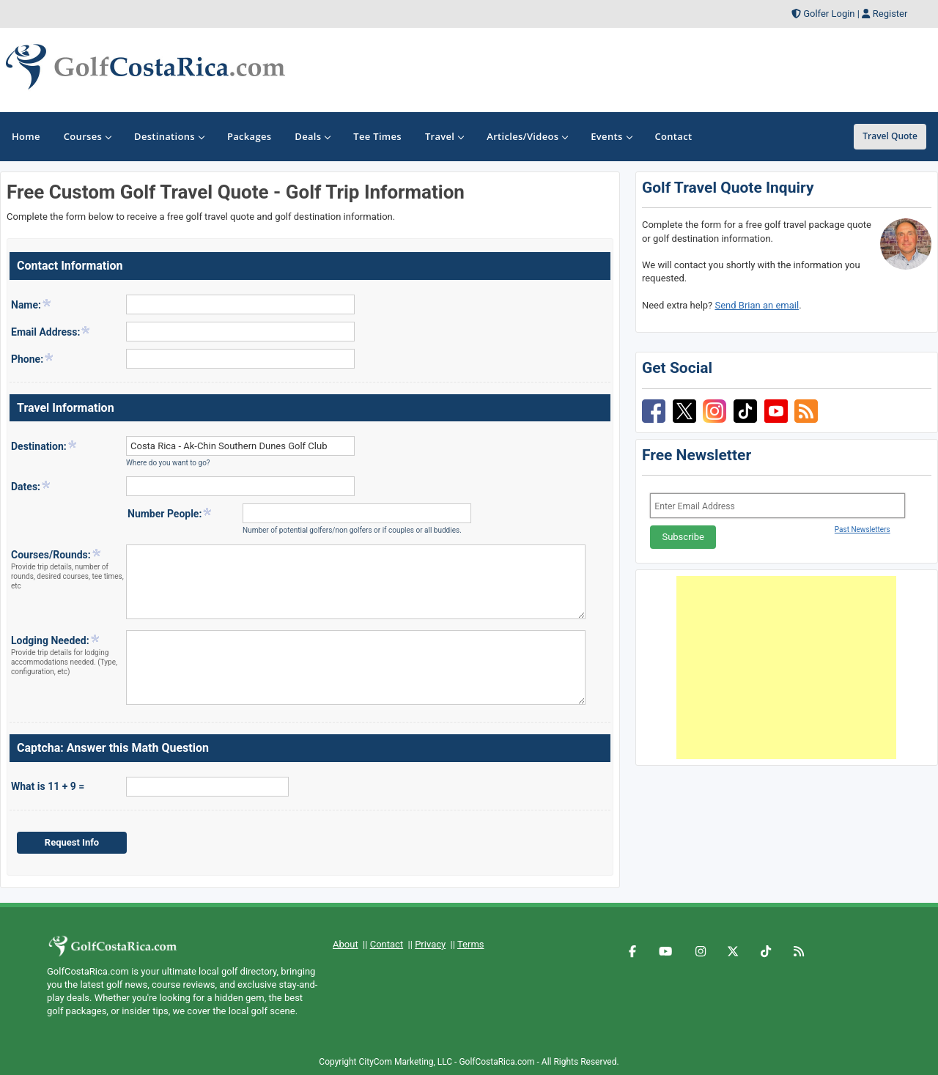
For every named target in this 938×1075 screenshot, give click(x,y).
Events (611, 136)
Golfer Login (828, 13)
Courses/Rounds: (68, 569)
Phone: (32, 358)
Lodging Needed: (68, 655)
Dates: (31, 485)
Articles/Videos (527, 136)
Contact (386, 944)
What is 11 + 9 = (47, 786)
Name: (31, 304)
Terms (470, 944)
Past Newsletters (862, 529)
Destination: (44, 445)
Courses (87, 136)
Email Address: (51, 331)
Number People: (170, 513)
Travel (444, 136)
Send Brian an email (756, 305)
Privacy (430, 944)
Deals (312, 136)
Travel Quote (890, 136)
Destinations (169, 136)
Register (890, 13)
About (345, 944)
